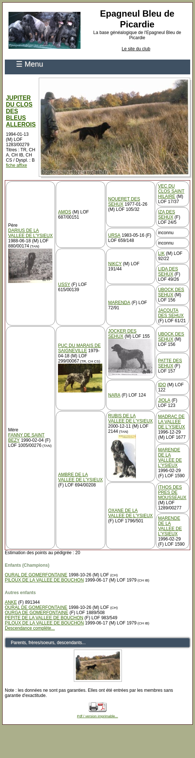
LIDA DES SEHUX (168, 271)
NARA (114, 395)
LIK (161, 253)
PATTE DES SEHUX (170, 363)
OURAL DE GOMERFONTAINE (36, 574)
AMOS (64, 212)
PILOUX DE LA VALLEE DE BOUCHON (44, 580)
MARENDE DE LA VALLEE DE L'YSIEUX (170, 457)
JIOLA (164, 400)
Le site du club (136, 48)
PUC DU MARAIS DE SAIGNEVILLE (79, 348)
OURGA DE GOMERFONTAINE (36, 612)
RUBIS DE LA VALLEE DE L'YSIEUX (130, 418)
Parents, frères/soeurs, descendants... (48, 642)
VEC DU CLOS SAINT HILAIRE (171, 191)
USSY (64, 284)
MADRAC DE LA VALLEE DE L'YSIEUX (171, 421)
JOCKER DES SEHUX (122, 334)
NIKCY (115, 263)
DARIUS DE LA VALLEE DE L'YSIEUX (30, 233)
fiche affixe (16, 165)
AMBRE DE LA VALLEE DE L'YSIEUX (80, 477)
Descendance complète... (30, 628)
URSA (114, 235)
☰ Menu (29, 64)
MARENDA (119, 302)
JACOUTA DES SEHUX (171, 313)
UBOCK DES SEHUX (171, 292)
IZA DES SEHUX (166, 214)
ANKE (11, 602)
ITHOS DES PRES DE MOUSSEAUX (172, 492)
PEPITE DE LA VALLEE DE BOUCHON (44, 617)
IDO (162, 384)
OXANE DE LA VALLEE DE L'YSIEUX (130, 513)
